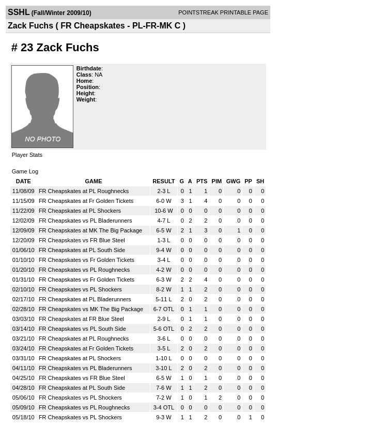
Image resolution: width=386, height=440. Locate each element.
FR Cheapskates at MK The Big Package (90, 230)
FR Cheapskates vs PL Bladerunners (85, 220)
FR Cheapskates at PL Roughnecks (84, 191)
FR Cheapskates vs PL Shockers (80, 289)
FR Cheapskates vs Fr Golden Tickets (86, 260)
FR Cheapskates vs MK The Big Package (91, 309)
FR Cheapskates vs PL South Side (82, 329)
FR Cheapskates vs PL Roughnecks (84, 270)
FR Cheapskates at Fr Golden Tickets (86, 201)
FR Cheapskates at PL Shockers (80, 211)
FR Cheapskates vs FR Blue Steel (82, 240)
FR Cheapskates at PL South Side (82, 250)
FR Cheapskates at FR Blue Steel (81, 319)
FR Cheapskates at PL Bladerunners (85, 299)
